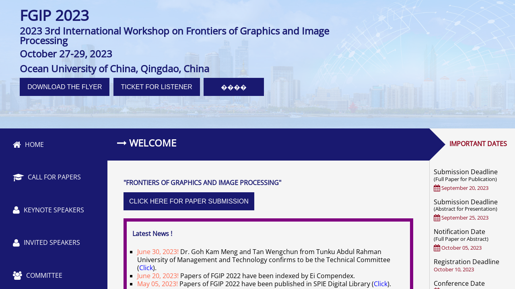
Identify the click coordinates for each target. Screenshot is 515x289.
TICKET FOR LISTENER (156, 86)
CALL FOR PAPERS (47, 177)
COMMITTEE (37, 275)
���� (234, 87)
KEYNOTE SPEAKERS (48, 210)
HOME (28, 144)
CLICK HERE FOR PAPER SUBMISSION (189, 201)
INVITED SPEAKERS (46, 242)
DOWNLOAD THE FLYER (64, 86)
